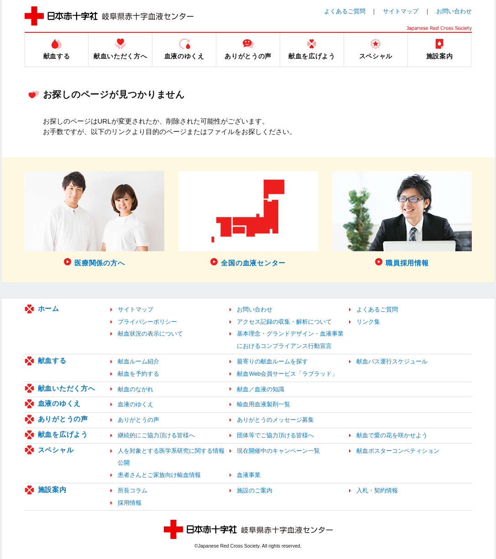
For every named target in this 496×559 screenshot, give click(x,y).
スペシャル (56, 450)
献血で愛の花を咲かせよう (392, 435)
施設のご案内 (254, 490)
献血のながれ (135, 389)
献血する (52, 360)
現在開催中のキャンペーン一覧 (278, 450)
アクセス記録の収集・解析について (284, 321)
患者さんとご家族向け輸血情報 (159, 474)
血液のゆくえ (59, 403)
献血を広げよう (63, 434)
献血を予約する (138, 373)
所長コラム (132, 490)
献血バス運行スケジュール (392, 361)
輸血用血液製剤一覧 (263, 404)
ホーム (48, 308)
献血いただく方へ (66, 388)
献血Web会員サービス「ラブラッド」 (287, 373)
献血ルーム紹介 (138, 361)
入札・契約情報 (377, 490)
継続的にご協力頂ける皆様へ (156, 435)
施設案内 (52, 489)
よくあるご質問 (344, 11)
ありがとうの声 (63, 419)
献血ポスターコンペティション (397, 450)
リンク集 (368, 321)
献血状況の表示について (150, 333)
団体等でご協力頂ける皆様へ (275, 435)
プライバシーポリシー (147, 321)
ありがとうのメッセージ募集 (275, 419)
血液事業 (249, 474)
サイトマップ (400, 11)
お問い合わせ (454, 11)
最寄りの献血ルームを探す (272, 361)
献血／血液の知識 (260, 389)
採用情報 (129, 502)
